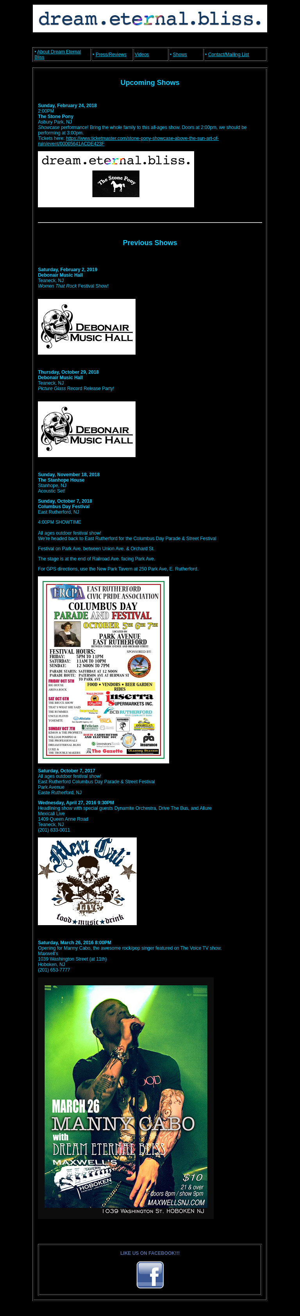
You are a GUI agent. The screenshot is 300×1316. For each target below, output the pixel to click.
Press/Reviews (111, 54)
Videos (142, 54)
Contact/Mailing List (228, 54)
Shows (180, 54)
